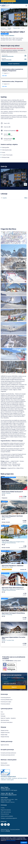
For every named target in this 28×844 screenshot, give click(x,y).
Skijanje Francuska (5, 732)
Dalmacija (3, 716)
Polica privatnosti (5, 814)
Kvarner (3, 714)
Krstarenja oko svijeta (6, 701)
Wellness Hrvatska (5, 765)
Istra (2, 712)
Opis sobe (4, 75)
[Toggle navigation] (26, 5)
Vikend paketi (4, 763)
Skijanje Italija (16, 28)
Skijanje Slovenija (5, 736)
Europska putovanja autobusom (8, 753)
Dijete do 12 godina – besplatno (8, 718)
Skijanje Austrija (4, 730)
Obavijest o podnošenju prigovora (9, 818)
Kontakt (2, 2)
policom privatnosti (10, 840)
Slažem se (23, 842)
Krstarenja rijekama (5, 704)
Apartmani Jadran (5, 720)
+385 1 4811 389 (9, 2)
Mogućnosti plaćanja (6, 810)
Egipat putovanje (5, 744)
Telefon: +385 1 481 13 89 (7, 793)
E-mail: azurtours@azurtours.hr (9, 794)
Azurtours (3, 28)
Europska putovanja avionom (8, 755)
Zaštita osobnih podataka (7, 816)
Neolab (8, 831)
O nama (2, 807)
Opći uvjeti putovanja (6, 812)
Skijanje (9, 28)
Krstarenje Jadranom (6, 697)
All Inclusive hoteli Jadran (6, 722)
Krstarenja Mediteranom (6, 699)
